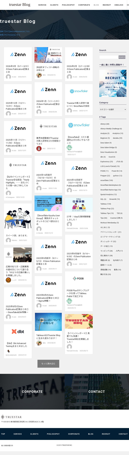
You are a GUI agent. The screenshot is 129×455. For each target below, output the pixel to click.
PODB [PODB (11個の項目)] (104, 171)
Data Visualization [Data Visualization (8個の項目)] (108, 152)
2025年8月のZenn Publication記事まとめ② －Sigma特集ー (47, 298)
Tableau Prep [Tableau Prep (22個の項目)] (107, 209)
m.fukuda (39, 233)
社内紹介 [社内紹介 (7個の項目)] (118, 260)
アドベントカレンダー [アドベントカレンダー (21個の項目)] (110, 232)
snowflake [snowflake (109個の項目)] (106, 180)
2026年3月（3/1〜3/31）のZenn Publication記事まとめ (17, 69)
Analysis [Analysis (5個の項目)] (104, 133)
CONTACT (104, 11)
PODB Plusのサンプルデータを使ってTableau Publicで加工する (78, 293)
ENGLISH (86, 11)
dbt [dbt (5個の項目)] (103, 157)
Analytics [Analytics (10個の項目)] (118, 133)
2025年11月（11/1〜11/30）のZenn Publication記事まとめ (16, 143)
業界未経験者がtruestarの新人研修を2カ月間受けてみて (48, 141)
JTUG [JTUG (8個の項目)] (119, 162)
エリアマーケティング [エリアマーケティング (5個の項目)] (110, 237)
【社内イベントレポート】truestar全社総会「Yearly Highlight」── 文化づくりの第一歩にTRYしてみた (18, 183)
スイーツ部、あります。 (17, 235)
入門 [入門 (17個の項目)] (119, 251)
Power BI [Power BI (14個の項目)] (117, 171)
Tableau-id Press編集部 (74, 152)
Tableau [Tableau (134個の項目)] (105, 204)
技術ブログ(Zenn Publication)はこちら (15, 31)
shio (44, 148)
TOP (3, 438)
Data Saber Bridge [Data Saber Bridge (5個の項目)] (108, 147)
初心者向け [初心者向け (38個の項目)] (106, 256)
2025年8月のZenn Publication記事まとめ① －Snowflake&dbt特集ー (17, 309)
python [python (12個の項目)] (117, 176)
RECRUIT (74, 11)
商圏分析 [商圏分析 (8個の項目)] (105, 260)
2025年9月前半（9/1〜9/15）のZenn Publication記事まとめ (48, 261)
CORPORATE (51, 11)
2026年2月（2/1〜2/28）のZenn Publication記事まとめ (78, 69)
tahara (75, 111)
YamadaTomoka (72, 228)
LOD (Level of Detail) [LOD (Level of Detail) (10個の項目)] (110, 166)
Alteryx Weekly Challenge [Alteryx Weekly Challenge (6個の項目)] (111, 129)
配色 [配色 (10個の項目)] (117, 270)
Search (122, 57)
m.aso (14, 77)
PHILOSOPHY (35, 11)
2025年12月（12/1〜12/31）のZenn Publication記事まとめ (16, 106)
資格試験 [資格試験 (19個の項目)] (105, 270)
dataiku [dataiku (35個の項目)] (117, 138)
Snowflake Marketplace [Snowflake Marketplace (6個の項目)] (110, 185)
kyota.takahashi (11, 355)
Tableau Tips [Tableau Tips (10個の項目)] (107, 213)
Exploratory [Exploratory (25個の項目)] (106, 162)
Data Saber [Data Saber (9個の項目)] (106, 143)
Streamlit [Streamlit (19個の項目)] (114, 199)
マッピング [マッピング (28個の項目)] (106, 251)
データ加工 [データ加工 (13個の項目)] (106, 246)
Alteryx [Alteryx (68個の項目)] (104, 124)
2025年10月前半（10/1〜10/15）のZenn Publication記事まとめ (78, 183)
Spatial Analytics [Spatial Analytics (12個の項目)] (108, 194)
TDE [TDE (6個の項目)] (119, 213)
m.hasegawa (10, 197)
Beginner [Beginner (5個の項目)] (105, 138)
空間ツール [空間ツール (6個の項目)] (106, 265)
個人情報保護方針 (7, 449)
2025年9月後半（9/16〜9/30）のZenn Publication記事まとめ (79, 256)
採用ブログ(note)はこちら (10, 35)
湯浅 (44, 75)
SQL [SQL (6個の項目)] (103, 199)
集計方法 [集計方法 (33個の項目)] (105, 274)
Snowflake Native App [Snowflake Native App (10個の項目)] (110, 190)
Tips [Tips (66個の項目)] (103, 218)
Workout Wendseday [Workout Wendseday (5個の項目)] (109, 223)
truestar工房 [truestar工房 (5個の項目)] (116, 218)
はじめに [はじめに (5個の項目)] (105, 227)
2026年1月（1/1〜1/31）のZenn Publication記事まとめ (48, 104)
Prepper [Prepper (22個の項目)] (105, 176)
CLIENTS (21, 11)
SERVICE (9, 11)
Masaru (14, 240)
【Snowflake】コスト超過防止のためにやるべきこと (78, 140)
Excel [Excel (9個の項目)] (112, 157)
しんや (14, 280)
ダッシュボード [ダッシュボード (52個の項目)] (108, 241)
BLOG (63, 11)
